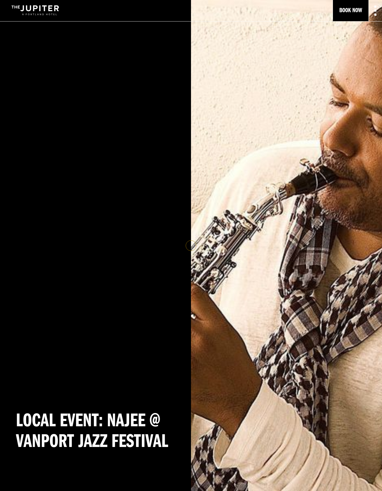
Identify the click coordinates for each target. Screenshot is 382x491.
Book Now (350, 10)
